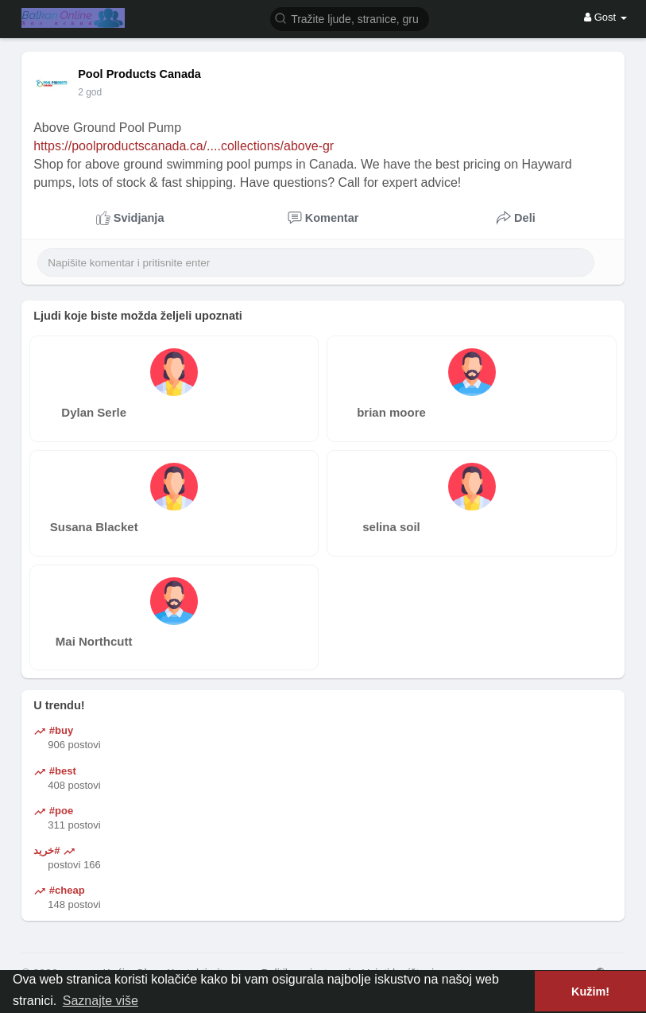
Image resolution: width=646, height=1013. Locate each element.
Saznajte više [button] (100, 1000)
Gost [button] (605, 17)
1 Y (85, 92)
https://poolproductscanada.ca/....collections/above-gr (183, 146)
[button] (350, 18)
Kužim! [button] (590, 991)
